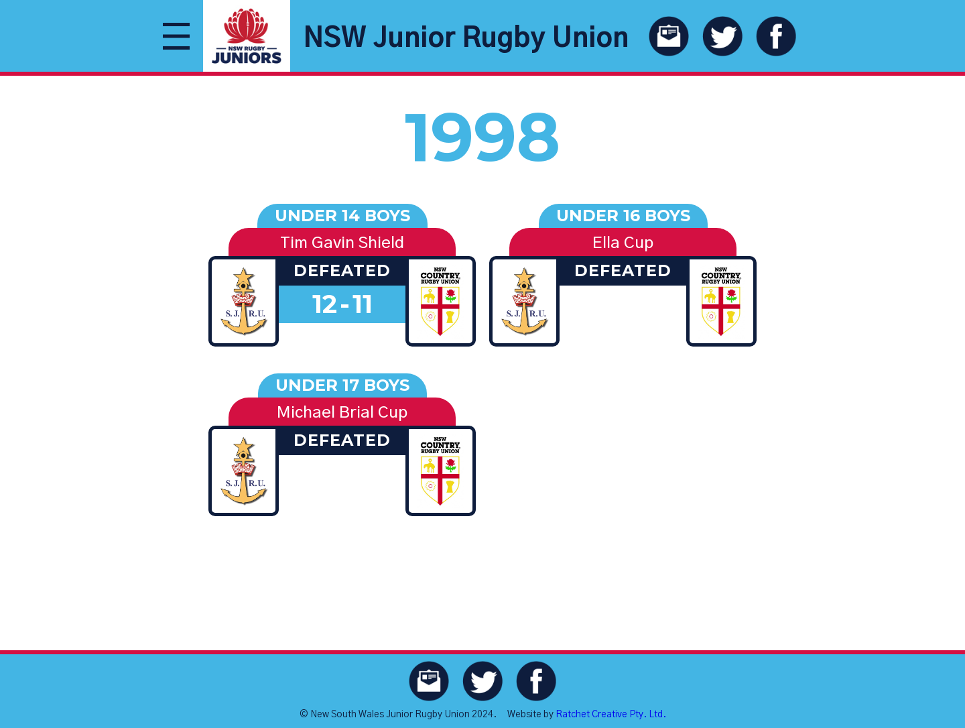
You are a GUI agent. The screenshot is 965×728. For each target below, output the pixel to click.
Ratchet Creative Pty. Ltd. (611, 714)
